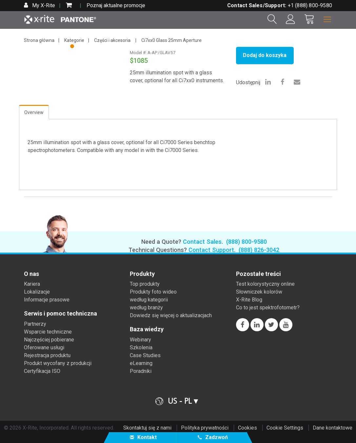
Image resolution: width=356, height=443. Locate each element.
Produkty (142, 274)
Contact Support (211, 249)
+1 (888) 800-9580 (310, 5)
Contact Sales (202, 241)
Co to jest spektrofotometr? (268, 307)
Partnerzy (35, 324)
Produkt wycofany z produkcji (57, 363)
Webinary (140, 340)
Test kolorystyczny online (265, 284)
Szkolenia (141, 347)
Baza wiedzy (147, 329)
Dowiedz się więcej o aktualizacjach (171, 315)
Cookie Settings (285, 428)
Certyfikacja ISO (42, 371)
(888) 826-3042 (259, 249)
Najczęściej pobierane (49, 340)
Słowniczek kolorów (259, 292)
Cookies (247, 428)
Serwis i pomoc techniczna (60, 313)
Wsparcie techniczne (48, 332)
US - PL (180, 401)
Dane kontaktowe (332, 428)
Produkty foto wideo (153, 292)
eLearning (141, 363)
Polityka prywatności (204, 428)
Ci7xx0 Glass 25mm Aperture (171, 40)
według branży (146, 307)
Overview (34, 112)
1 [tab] (72, 47)
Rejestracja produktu (47, 355)
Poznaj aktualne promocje (116, 5)
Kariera (32, 284)
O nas (31, 274)
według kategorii (149, 300)
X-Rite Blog (249, 300)
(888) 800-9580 (246, 241)
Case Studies (145, 355)
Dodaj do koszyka (265, 55)
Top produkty (145, 284)
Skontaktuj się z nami (147, 428)
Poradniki (140, 371)
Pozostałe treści (258, 274)
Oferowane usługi (44, 347)
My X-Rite (43, 5)
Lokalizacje (37, 292)
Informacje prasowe (46, 300)
